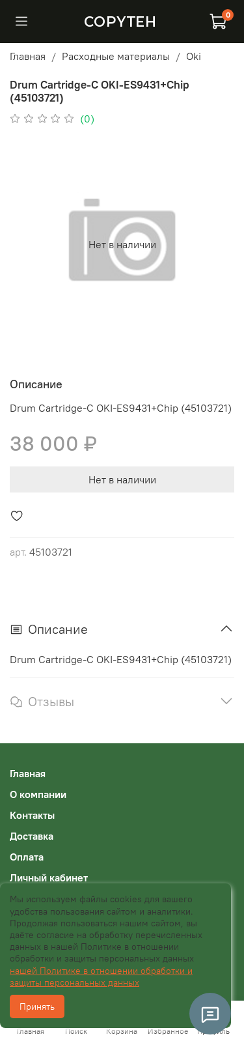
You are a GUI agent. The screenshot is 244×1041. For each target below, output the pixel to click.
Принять (37, 1006)
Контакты (32, 814)
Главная (28, 56)
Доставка (31, 835)
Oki (193, 56)
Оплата (27, 856)
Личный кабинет (49, 877)
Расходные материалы (116, 56)
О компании (38, 794)
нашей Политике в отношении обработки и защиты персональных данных (101, 976)
